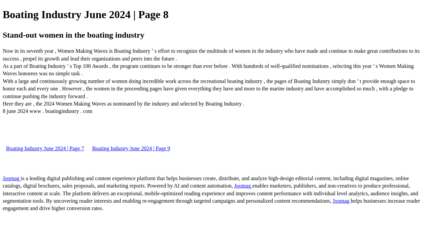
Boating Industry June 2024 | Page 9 (131, 148)
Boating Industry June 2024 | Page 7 (45, 148)
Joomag (12, 178)
